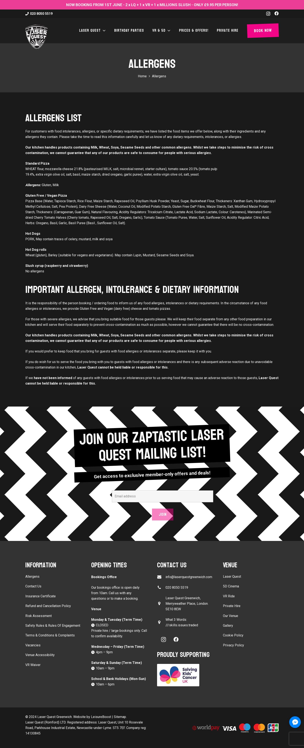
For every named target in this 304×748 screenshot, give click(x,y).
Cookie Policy (233, 635)
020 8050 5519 (177, 588)
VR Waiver (33, 665)
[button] (103, 30)
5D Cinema (231, 586)
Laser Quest (232, 577)
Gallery (228, 626)
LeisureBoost (101, 717)
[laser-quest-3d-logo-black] (36, 37)
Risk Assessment (38, 616)
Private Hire (231, 606)
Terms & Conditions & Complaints (50, 635)
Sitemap (120, 717)
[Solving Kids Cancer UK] (185, 675)
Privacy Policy (233, 645)
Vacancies (33, 645)
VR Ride (229, 596)
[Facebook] (276, 13)
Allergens (32, 577)
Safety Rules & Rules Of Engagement (52, 626)
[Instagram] (268, 13)
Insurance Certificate (40, 596)
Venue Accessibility (40, 655)
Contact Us (33, 586)
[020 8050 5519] (161, 588)
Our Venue (230, 616)
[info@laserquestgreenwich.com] (161, 577)
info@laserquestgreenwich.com (189, 577)
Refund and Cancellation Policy (48, 606)
